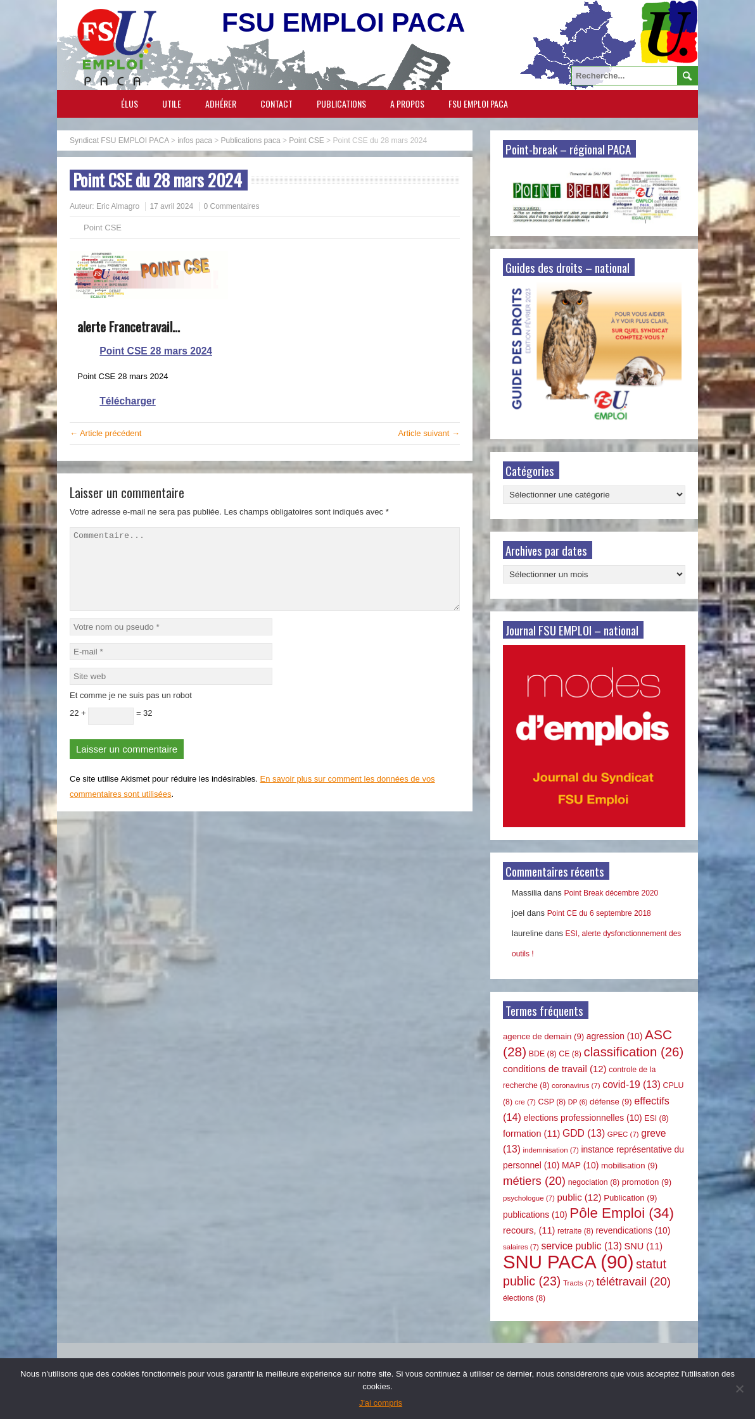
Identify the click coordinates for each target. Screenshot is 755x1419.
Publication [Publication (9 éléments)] (630, 1198)
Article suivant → (429, 433)
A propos (407, 103)
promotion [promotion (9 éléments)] (646, 1182)
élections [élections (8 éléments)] (524, 1298)
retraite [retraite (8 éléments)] (575, 1231)
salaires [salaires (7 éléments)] (521, 1247)
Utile (171, 103)
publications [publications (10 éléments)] (535, 1215)
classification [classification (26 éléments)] (634, 1052)
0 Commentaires (231, 206)
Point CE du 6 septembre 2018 (599, 913)
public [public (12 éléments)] (579, 1197)
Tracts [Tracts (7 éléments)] (578, 1283)
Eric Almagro (117, 206)
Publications (341, 103)
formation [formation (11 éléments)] (531, 1133)
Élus (129, 103)
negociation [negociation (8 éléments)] (594, 1182)
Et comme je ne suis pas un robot (131, 710)
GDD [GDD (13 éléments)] (583, 1133)
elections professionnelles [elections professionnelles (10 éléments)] (582, 1118)
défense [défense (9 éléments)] (611, 1101)
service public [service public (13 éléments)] (582, 1246)
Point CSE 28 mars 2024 (155, 351)
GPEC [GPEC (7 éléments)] (623, 1134)
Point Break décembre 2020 (611, 893)
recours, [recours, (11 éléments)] (529, 1230)
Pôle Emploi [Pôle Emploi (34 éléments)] (621, 1213)
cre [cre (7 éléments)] (525, 1102)
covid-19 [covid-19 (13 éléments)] (631, 1084)
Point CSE (103, 227)
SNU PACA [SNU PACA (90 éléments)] (568, 1261)
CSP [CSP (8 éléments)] (552, 1101)
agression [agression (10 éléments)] (615, 1036)
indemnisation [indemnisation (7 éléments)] (551, 1150)
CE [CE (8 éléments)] (570, 1053)
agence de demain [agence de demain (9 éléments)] (543, 1036)
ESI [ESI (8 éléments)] (656, 1118)
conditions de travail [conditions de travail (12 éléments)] (555, 1068)
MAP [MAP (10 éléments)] (580, 1165)
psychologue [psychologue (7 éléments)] (529, 1198)
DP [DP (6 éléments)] (578, 1102)
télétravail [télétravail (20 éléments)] (633, 1281)
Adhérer (220, 103)
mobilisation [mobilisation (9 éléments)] (629, 1165)
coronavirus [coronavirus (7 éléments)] (576, 1085)
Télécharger (127, 401)
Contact (276, 103)
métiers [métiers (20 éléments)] (534, 1180)
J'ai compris (380, 1403)
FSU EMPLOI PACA (478, 103)
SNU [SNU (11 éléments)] (644, 1246)
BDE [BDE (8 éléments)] (543, 1053)
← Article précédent (105, 433)
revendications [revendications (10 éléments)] (632, 1230)
